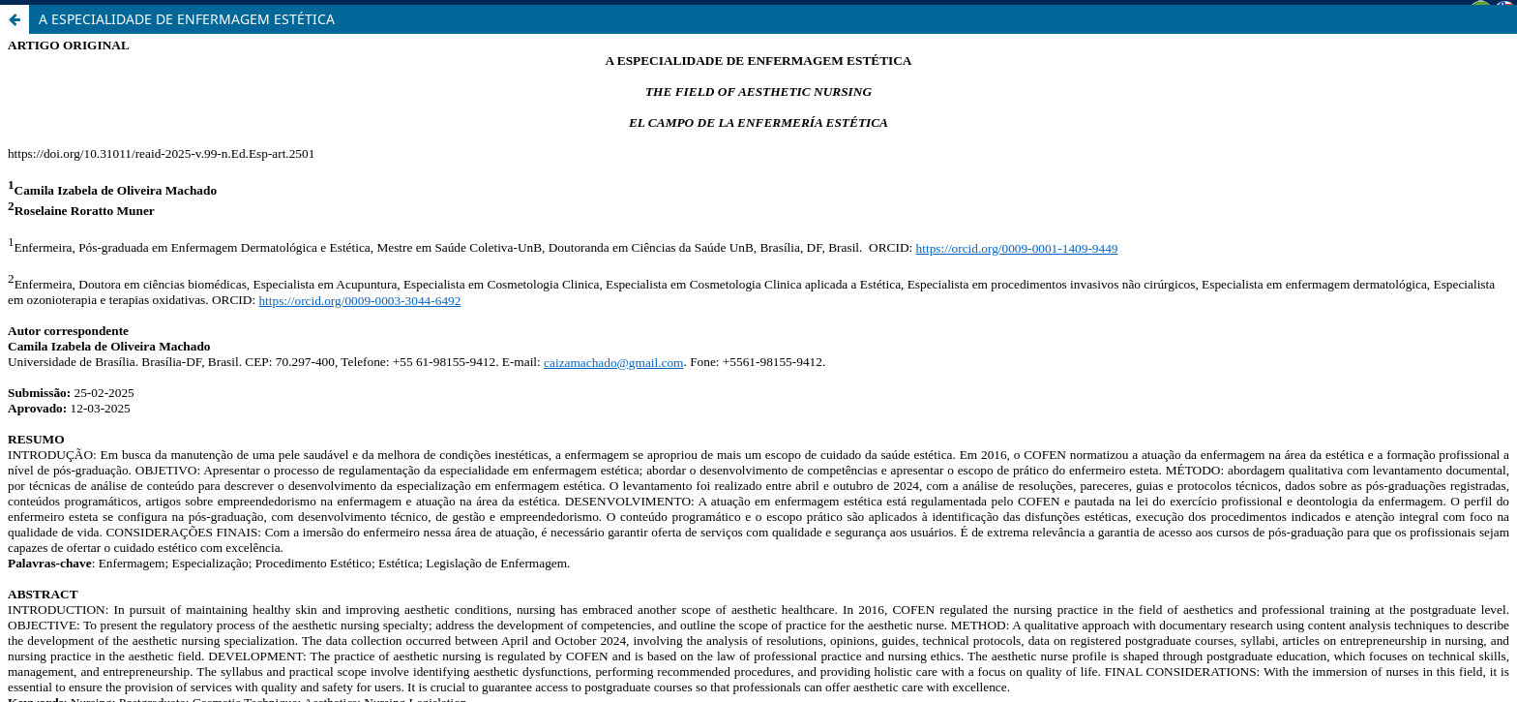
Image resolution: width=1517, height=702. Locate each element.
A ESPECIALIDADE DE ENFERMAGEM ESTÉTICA (187, 19)
